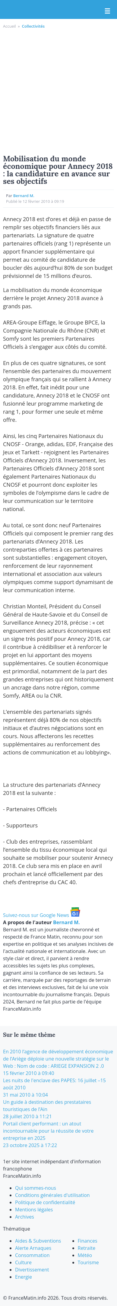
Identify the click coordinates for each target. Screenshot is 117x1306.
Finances (87, 1241)
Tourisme (88, 1262)
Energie (23, 1277)
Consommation (32, 1255)
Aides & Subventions (38, 1241)
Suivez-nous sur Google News (41, 915)
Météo (85, 1255)
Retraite (87, 1248)
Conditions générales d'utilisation (52, 1195)
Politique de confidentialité (45, 1202)
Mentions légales (34, 1209)
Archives (24, 1216)
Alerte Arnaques (33, 1248)
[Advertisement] (58, 90)
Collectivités (33, 26)
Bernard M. (23, 195)
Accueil (9, 26)
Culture (23, 1262)
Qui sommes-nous (35, 1188)
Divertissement (32, 1269)
